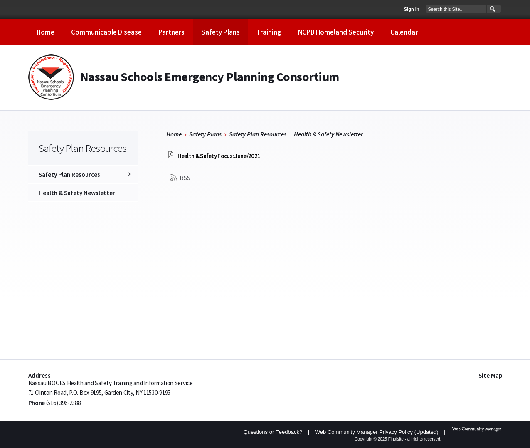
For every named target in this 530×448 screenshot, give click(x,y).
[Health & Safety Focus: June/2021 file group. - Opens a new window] (219, 156)
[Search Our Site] (456, 8)
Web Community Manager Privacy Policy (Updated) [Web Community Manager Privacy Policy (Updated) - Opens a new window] (377, 432)
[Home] (45, 32)
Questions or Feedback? (273, 432)
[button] (491, 9)
